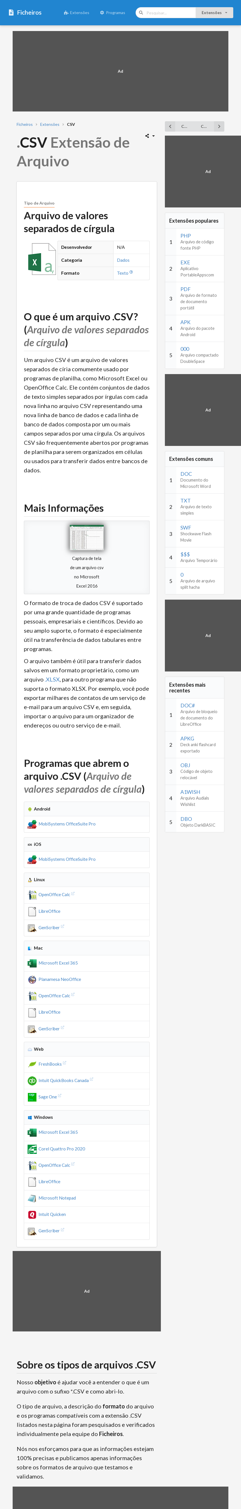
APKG (187, 738)
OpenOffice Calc (52, 894)
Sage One (45, 1096)
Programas (112, 12)
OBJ (185, 765)
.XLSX (52, 679)
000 (184, 349)
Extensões (77, 12)
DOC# (187, 705)
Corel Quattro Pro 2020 (56, 1148)
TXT (185, 500)
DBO (186, 819)
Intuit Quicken (47, 1214)
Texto (125, 273)
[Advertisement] (120, 71)
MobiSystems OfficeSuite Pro (62, 823)
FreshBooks (48, 1064)
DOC (186, 474)
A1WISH (190, 792)
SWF (185, 527)
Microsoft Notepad (52, 1197)
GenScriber (46, 927)
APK (185, 322)
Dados (123, 260)
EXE (185, 262)
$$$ (185, 554)
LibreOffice (44, 911)
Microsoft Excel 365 (53, 962)
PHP (185, 235)
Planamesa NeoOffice (54, 979)
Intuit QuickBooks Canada (61, 1080)
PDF (185, 289)
